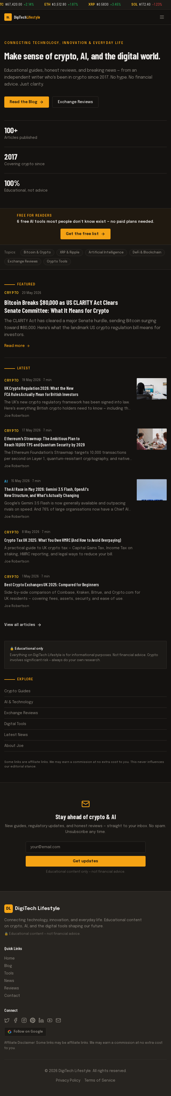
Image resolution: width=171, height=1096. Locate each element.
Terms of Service (100, 1080)
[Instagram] (24, 1020)
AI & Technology (85, 702)
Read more (17, 346)
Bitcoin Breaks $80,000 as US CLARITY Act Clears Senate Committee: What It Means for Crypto (61, 306)
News (9, 981)
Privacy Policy (68, 1080)
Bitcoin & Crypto (37, 252)
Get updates (85, 861)
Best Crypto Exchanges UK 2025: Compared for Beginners (52, 594)
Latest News (85, 735)
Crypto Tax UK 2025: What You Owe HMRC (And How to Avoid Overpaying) (63, 544)
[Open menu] (162, 17)
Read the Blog (27, 102)
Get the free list (85, 234)
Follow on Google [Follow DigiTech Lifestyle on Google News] (25, 1032)
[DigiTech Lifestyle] (22, 17)
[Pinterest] (32, 1020)
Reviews (11, 988)
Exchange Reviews (75, 102)
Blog (8, 966)
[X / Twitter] (7, 1020)
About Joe (85, 746)
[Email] (58, 1020)
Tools (9, 973)
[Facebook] (15, 1020)
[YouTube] (49, 1020)
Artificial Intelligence (106, 252)
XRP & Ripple (69, 252)
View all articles (22, 625)
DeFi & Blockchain (147, 252)
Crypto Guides (85, 691)
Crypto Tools (57, 261)
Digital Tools (85, 724)
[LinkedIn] (41, 1020)
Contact (12, 996)
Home (9, 958)
